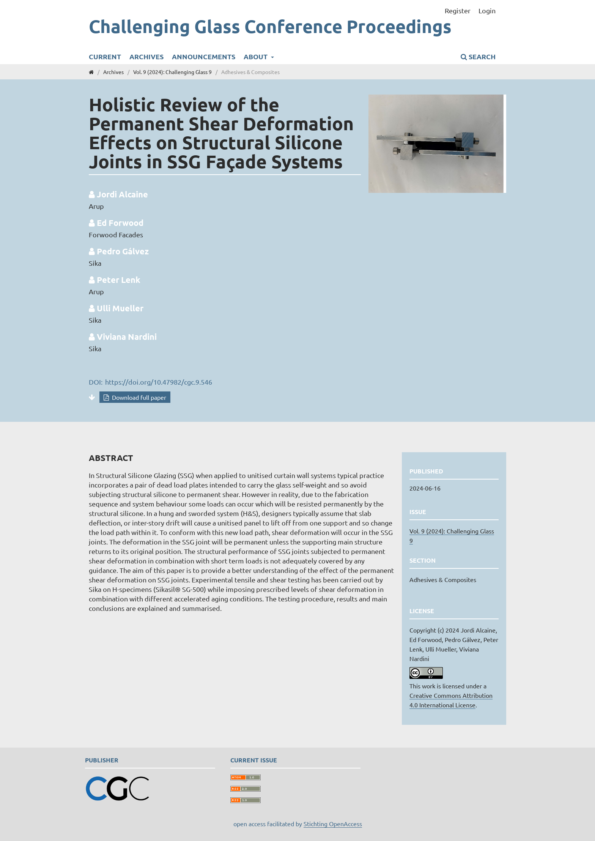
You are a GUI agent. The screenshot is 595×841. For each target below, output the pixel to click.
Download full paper (138, 397)
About (256, 56)
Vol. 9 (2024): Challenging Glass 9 (172, 71)
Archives (146, 56)
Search (478, 56)
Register (458, 10)
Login (487, 10)
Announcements (203, 56)
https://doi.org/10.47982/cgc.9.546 (158, 382)
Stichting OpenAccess (333, 823)
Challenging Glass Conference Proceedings (270, 26)
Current (105, 56)
